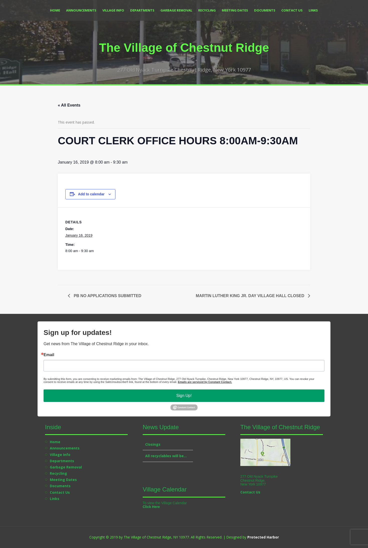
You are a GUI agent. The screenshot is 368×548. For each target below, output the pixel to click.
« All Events (69, 105)
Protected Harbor (263, 537)
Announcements (81, 10)
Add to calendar (91, 194)
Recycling (207, 10)
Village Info (113, 10)
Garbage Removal (176, 10)
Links (313, 10)
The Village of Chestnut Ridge (184, 47)
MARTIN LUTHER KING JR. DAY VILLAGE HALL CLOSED (250, 296)
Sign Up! (184, 395)
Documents (264, 10)
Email (49, 355)
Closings (152, 444)
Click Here (151, 507)
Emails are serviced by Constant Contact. (205, 381)
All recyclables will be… (166, 455)
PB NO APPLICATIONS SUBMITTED (107, 296)
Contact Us (292, 10)
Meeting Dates (235, 10)
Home (55, 10)
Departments (142, 10)
